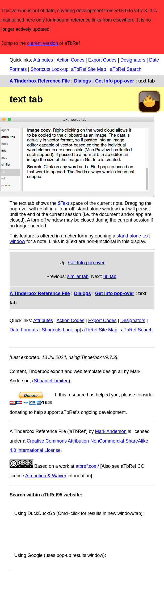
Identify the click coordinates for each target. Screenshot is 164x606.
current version (42, 43)
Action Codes (71, 60)
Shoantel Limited (51, 380)
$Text (63, 203)
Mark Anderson (111, 431)
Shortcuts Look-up (50, 69)
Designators (132, 60)
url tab (109, 276)
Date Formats (24, 329)
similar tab (78, 276)
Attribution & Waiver (45, 475)
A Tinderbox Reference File (40, 81)
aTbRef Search (125, 69)
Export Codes (102, 60)
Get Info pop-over (114, 81)
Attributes (43, 60)
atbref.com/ (87, 466)
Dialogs (82, 81)
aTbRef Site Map (88, 69)
